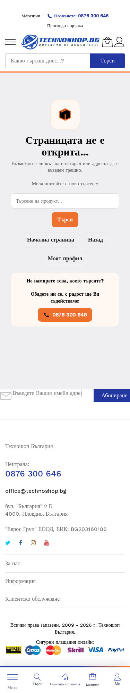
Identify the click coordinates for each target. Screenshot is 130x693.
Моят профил (65, 258)
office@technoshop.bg (35, 491)
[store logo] (61, 42)
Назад (95, 239)
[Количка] (107, 42)
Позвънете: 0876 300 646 (78, 15)
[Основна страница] (65, 677)
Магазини (30, 15)
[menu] (10, 42)
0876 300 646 (65, 315)
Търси (65, 219)
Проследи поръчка (65, 25)
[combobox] (47, 60)
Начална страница (50, 239)
